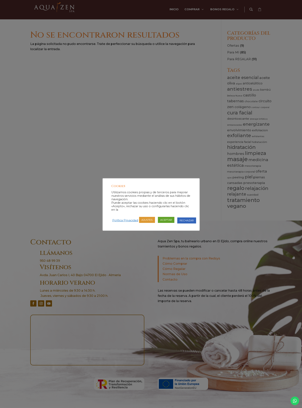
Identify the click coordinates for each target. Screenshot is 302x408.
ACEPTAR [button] (166, 219)
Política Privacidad (125, 220)
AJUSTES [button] (147, 219)
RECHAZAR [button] (187, 220)
